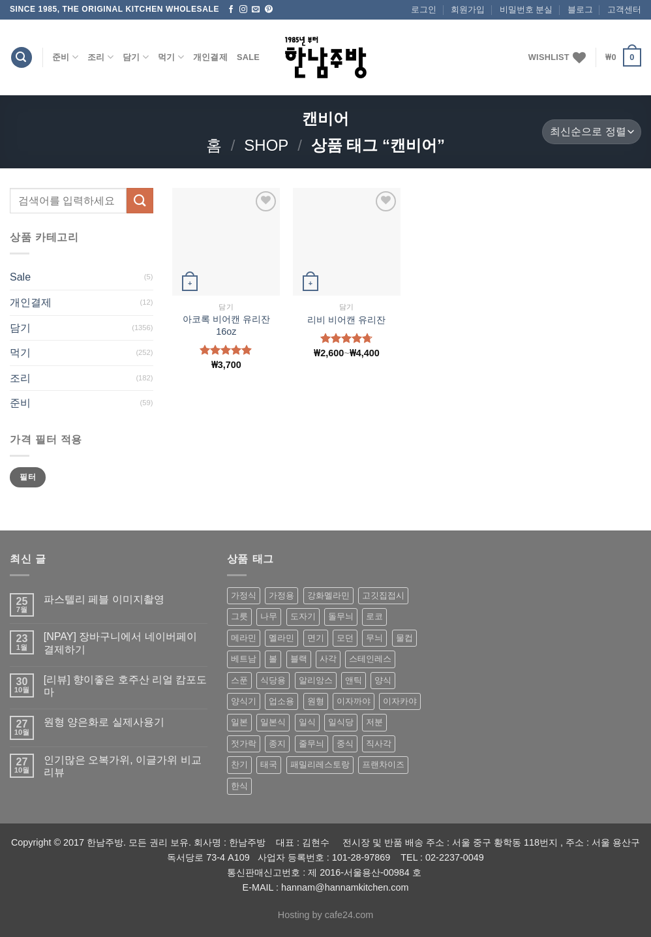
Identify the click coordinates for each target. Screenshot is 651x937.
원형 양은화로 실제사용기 (104, 722)
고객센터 (624, 9)
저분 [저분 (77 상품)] (374, 722)
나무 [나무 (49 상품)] (268, 616)
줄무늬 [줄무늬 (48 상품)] (311, 743)
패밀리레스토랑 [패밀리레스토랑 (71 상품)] (320, 764)
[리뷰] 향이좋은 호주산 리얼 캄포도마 (125, 686)
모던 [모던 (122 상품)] (345, 638)
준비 (65, 57)
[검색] (21, 58)
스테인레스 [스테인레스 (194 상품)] (370, 659)
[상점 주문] (591, 132)
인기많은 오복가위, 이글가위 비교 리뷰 (123, 766)
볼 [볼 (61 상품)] (273, 659)
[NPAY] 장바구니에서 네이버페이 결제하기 (120, 642)
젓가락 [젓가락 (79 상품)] (243, 743)
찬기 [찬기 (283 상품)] (239, 764)
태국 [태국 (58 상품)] (268, 764)
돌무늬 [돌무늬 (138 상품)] (341, 616)
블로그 (580, 9)
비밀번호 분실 (526, 9)
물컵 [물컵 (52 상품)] (404, 638)
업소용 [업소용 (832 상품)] (281, 701)
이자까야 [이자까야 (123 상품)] (354, 701)
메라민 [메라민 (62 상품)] (243, 638)
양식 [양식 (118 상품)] (382, 680)
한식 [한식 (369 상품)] (239, 786)
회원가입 (468, 9)
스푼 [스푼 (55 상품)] (239, 680)
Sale (248, 57)
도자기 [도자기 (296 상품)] (303, 616)
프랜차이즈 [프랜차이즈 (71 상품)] (383, 764)
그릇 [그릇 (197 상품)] (239, 616)
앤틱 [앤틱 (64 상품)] (353, 680)
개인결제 (210, 57)
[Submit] (140, 200)
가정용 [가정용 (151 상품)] (281, 595)
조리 (100, 57)
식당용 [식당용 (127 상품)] (273, 680)
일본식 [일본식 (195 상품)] (273, 722)
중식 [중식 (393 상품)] (345, 743)
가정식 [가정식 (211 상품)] (243, 595)
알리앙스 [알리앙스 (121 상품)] (316, 680)
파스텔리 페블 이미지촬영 (104, 599)
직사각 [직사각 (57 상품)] (378, 743)
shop (266, 145)
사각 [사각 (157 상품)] (328, 659)
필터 (28, 477)
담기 (136, 57)
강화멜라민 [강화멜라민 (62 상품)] (328, 595)
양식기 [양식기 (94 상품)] (243, 701)
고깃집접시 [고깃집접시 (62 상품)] (383, 595)
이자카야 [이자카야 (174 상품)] (400, 701)
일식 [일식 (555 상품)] (307, 722)
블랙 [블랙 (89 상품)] (298, 659)
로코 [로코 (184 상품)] (374, 616)
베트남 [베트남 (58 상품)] (243, 659)
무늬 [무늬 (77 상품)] (374, 638)
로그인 (423, 9)
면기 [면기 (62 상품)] (315, 638)
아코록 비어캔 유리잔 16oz (226, 325)
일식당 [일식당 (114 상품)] (341, 722)
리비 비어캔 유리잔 (346, 320)
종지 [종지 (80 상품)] (277, 743)
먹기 (171, 57)
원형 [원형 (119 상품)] (315, 701)
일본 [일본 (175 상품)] (239, 722)
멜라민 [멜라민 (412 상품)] (281, 638)
